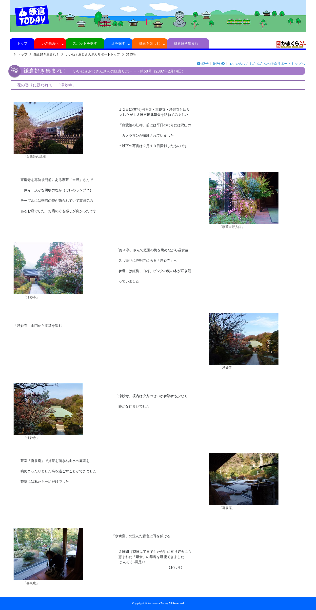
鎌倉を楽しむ (149, 43)
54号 (218, 64)
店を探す (118, 43)
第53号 (131, 54)
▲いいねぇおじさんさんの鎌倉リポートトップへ (267, 64)
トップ (22, 43)
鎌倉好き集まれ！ (188, 43)
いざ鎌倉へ (50, 43)
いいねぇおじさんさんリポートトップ (92, 54)
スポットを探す (85, 43)
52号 (203, 64)
